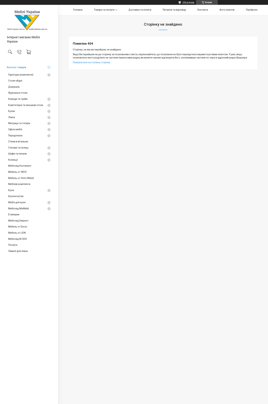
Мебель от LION (17, 232)
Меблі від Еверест (18, 220)
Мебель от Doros (17, 226)
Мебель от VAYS (17, 172)
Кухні (11, 190)
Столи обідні (15, 80)
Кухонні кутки (15, 196)
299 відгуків (188, 2)
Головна (77, 9)
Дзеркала (13, 86)
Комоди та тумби (18, 99)
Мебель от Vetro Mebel (21, 178)
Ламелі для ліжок (18, 251)
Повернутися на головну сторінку (91, 62)
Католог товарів (16, 67)
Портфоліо (252, 9)
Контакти (202, 9)
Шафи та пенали (17, 153)
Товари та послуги (104, 9)
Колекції (13, 159)
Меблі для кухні (17, 202)
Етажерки (13, 214)
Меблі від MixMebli (18, 208)
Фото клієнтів (226, 9)
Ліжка (11, 117)
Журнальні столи (17, 92)
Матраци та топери (19, 123)
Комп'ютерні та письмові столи (25, 105)
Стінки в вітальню (18, 141)
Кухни (11, 111)
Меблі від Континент (19, 165)
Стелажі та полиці (18, 147)
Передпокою (15, 135)
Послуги (12, 245)
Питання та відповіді (174, 9)
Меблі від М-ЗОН (17, 239)
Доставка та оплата (140, 9)
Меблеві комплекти (19, 184)
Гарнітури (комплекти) (20, 74)
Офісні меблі (15, 129)
